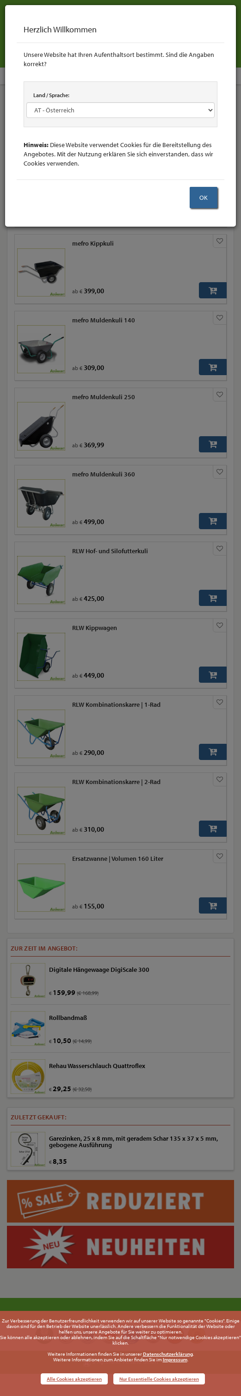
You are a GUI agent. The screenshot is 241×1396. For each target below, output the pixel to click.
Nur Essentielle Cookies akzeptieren (159, 1379)
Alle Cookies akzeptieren (74, 1379)
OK (203, 197)
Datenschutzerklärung (168, 1354)
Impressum (175, 1359)
